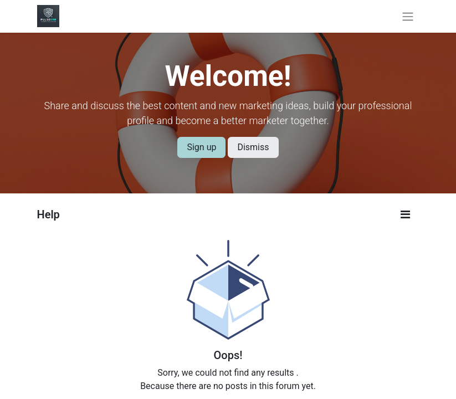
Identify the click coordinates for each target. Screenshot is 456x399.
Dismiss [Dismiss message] (253, 147)
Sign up (201, 147)
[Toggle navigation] (407, 16)
